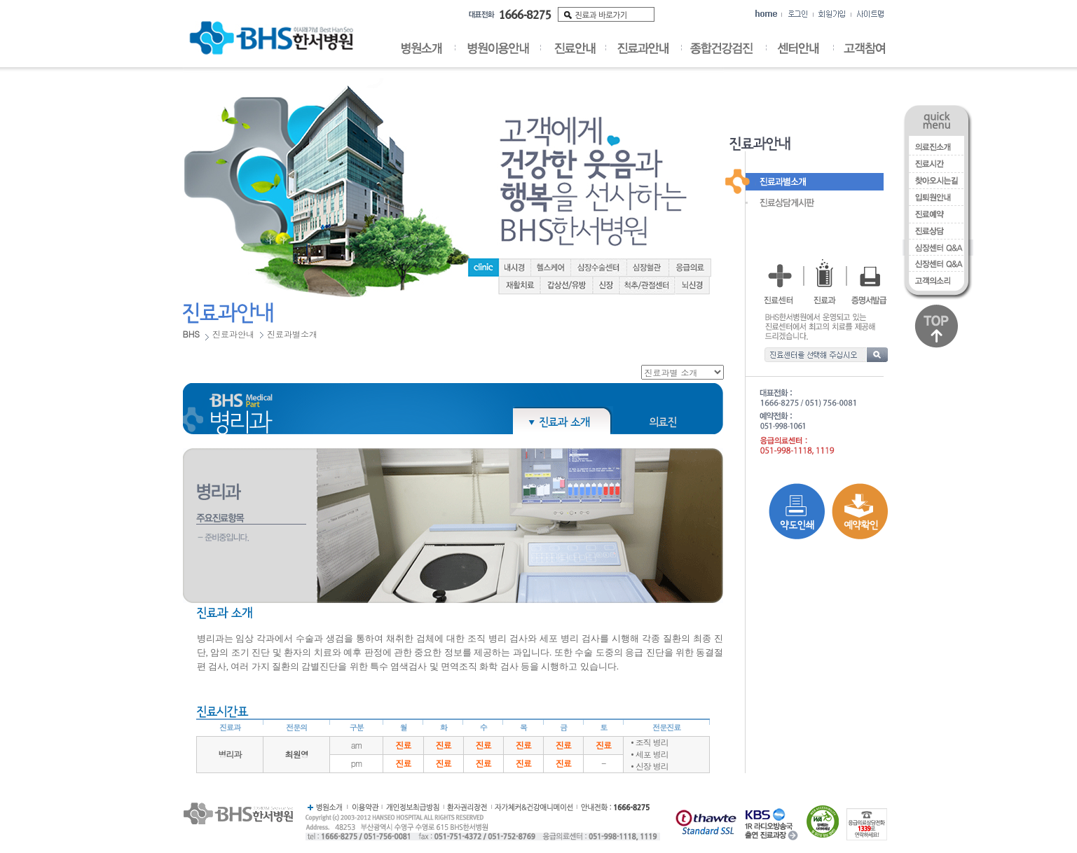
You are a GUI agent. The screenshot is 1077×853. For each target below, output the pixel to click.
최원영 (296, 754)
